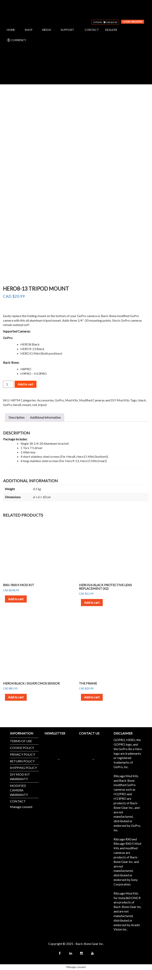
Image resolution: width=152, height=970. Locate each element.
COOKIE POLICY (22, 748)
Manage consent (21, 807)
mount (26, 405)
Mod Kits (71, 400)
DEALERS (111, 29)
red (34, 405)
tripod (42, 405)
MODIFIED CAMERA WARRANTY (19, 790)
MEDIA (46, 29)
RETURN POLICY (22, 761)
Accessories (45, 400)
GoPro (59, 400)
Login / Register (132, 21)
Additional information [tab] (45, 417)
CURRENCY (16, 40)
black (142, 400)
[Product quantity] (8, 384)
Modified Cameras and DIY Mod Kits (104, 400)
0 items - (105, 22)
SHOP (28, 29)
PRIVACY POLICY (22, 754)
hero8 (17, 405)
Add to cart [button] (16, 599)
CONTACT (92, 29)
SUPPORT (67, 29)
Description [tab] (17, 417)
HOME (11, 29)
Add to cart (25, 384)
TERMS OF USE (21, 741)
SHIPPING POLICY (23, 767)
